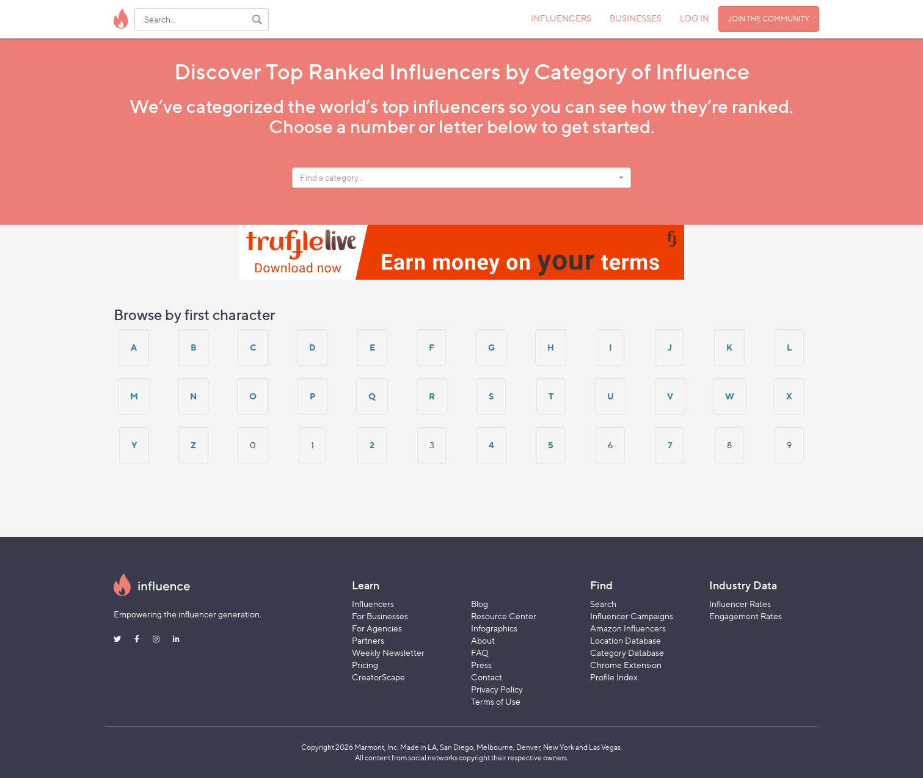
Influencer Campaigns (631, 616)
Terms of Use (495, 701)
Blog (479, 603)
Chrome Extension (626, 665)
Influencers (373, 603)
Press (481, 665)
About (483, 640)
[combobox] (461, 177)
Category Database (627, 652)
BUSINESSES (636, 18)
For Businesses (380, 616)
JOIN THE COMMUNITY (768, 18)
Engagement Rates (745, 616)
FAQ (480, 652)
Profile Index (614, 677)
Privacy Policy (497, 689)
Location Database (625, 640)
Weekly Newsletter (388, 652)
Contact (486, 677)
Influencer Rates (740, 603)
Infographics (494, 628)
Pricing (365, 665)
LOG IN (694, 18)
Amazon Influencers (628, 628)
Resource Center (503, 616)
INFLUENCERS (561, 18)
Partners (368, 640)
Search (603, 603)
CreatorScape (378, 677)
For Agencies (377, 628)
